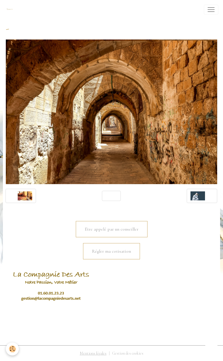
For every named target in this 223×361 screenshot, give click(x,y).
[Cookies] (12, 348)
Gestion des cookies (127, 353)
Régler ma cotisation (111, 251)
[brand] (11, 10)
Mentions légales (93, 353)
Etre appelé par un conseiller (112, 229)
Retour (111, 195)
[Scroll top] (211, 349)
